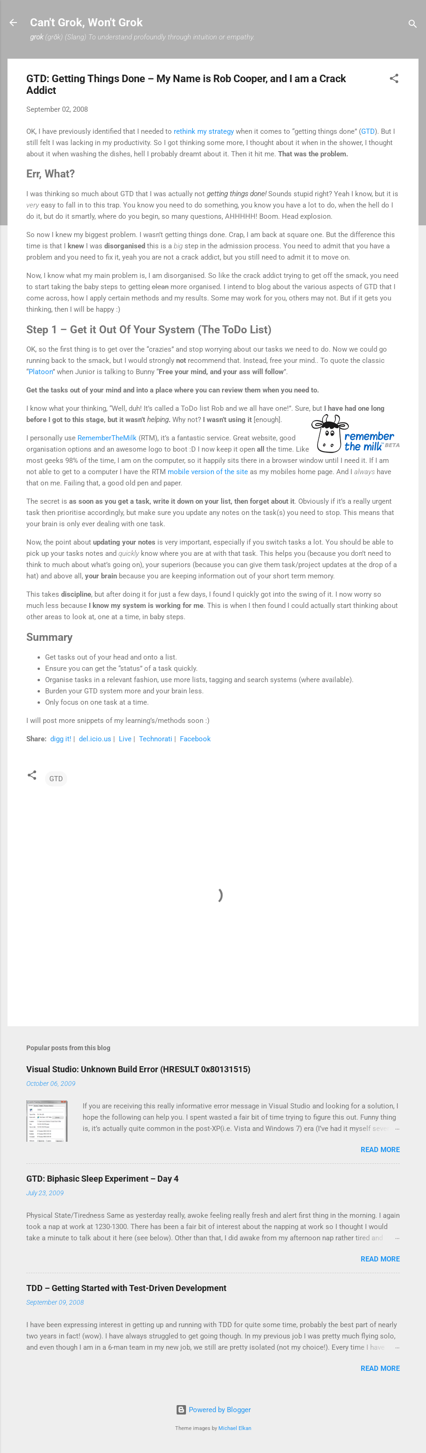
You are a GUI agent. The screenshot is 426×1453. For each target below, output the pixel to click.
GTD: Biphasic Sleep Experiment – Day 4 (102, 1179)
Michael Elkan (234, 1428)
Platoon (41, 372)
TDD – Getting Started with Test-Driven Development (126, 1288)
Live (126, 739)
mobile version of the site (208, 472)
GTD (368, 131)
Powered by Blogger (213, 1410)
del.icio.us (96, 739)
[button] (394, 80)
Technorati (156, 739)
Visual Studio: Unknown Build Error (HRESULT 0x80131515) (138, 1069)
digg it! (61, 739)
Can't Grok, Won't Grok (86, 22)
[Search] (412, 25)
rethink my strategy (204, 131)
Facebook (195, 739)
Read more (380, 1149)
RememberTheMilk (107, 438)
